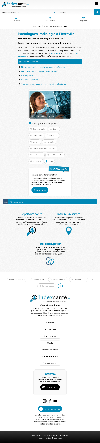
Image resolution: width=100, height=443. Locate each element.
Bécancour (53, 135)
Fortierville (37, 161)
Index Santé (35, 435)
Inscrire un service (52, 409)
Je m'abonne (52, 387)
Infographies (84, 19)
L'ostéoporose (27, 75)
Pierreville (50, 142)
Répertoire (16, 19)
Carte (51, 161)
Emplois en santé (50, 349)
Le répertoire (50, 329)
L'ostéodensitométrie (30, 79)
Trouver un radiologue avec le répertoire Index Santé (43, 84)
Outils (50, 343)
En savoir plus (40, 190)
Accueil (46, 26)
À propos (50, 322)
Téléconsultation (17, 202)
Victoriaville (37, 135)
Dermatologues (48, 286)
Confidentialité (64, 435)
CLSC (91, 279)
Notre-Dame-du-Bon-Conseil (44, 148)
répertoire (55, 53)
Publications (50, 336)
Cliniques (77, 279)
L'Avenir (36, 142)
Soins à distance (50, 19)
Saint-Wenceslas (56, 155)
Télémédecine (38, 279)
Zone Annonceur (50, 356)
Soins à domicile (59, 279)
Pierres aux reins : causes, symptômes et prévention (43, 67)
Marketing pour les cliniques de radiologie (39, 71)
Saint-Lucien (38, 155)
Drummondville (39, 129)
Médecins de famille (17, 279)
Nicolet (55, 129)
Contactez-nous (50, 363)
